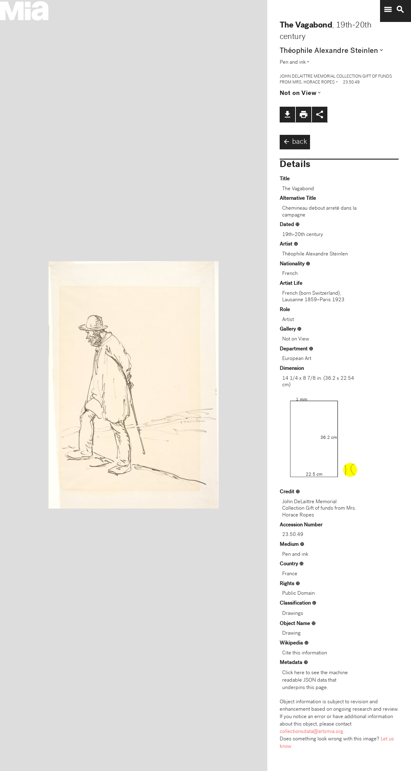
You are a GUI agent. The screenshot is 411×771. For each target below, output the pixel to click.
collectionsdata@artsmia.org (311, 732)
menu (387, 9)
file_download (287, 114)
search (400, 9)
